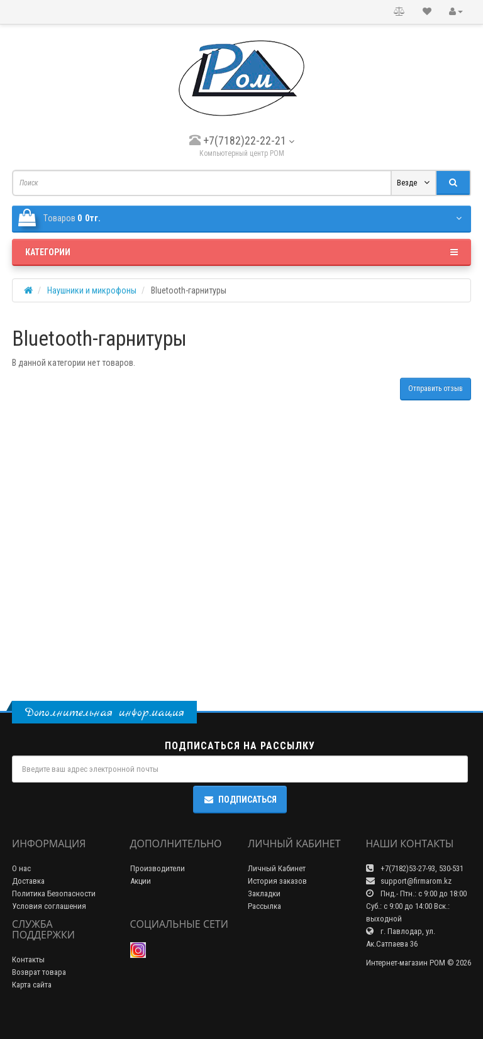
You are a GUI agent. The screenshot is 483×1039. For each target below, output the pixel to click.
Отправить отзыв (435, 388)
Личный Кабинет (277, 868)
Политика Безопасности (54, 893)
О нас (21, 868)
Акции (140, 881)
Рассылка (264, 906)
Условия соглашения (49, 906)
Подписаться (240, 799)
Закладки (264, 893)
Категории (241, 252)
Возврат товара (39, 972)
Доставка (28, 881)
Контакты (28, 959)
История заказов (277, 881)
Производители (157, 868)
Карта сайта (32, 984)
